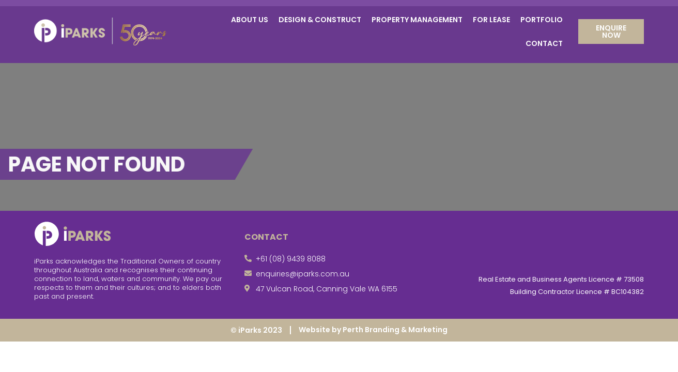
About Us (249, 19)
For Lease (491, 19)
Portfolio (541, 19)
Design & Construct (320, 19)
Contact (544, 43)
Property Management (417, 19)
